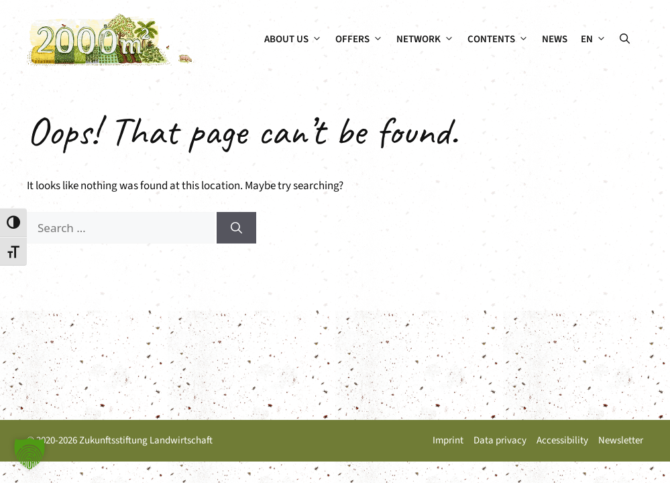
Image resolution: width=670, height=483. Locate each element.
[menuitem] (593, 39)
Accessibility (562, 440)
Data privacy (499, 440)
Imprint (448, 440)
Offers (362, 39)
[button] (624, 39)
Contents (501, 39)
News (554, 39)
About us (296, 39)
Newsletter (620, 440)
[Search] (236, 228)
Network (428, 39)
